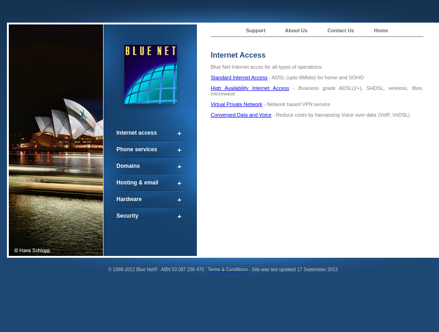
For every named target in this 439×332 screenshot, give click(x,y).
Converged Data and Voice (241, 115)
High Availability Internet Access (250, 88)
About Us (296, 30)
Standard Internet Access (239, 77)
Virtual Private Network (236, 104)
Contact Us (340, 30)
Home (381, 30)
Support (255, 30)
